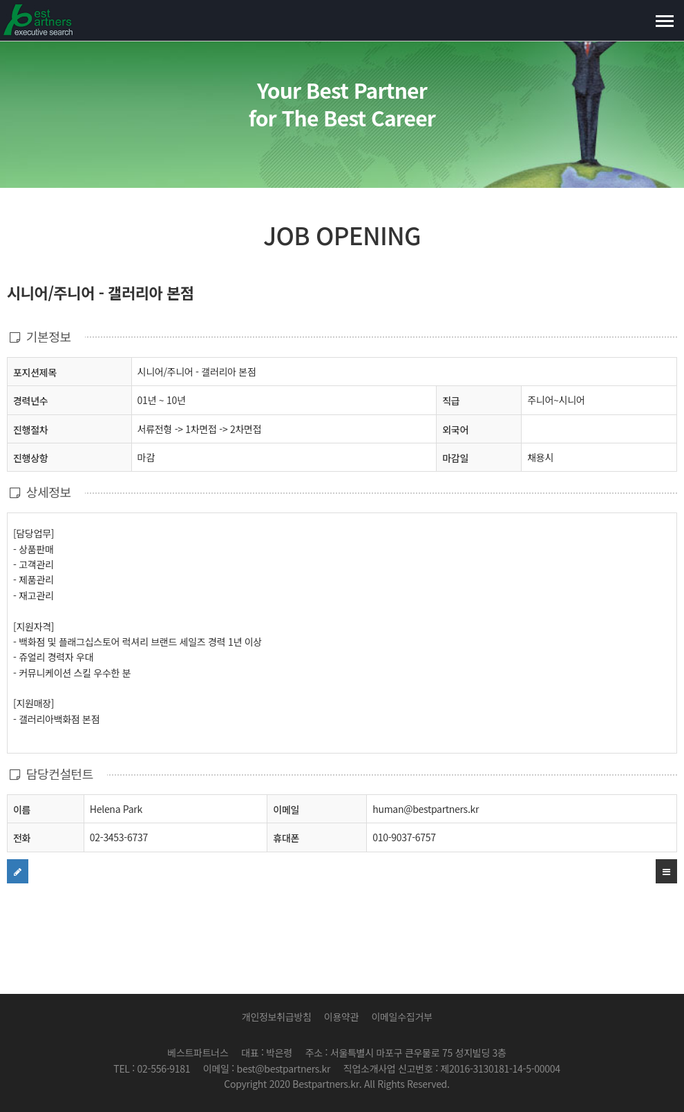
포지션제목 (35, 372)
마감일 (455, 458)
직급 (450, 401)
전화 (21, 837)
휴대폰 (286, 838)
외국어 (455, 430)
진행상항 (30, 457)
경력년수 (30, 401)
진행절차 (30, 429)
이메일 (286, 809)
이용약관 (341, 1017)
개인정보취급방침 (277, 1017)
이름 (21, 809)
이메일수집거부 (401, 1017)
